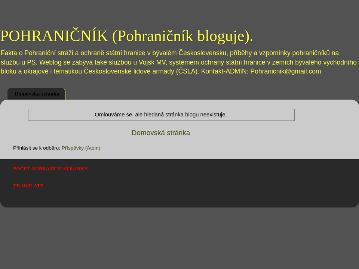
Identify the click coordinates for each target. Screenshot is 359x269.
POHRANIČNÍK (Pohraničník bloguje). (127, 35)
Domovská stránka (37, 94)
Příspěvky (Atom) (81, 148)
